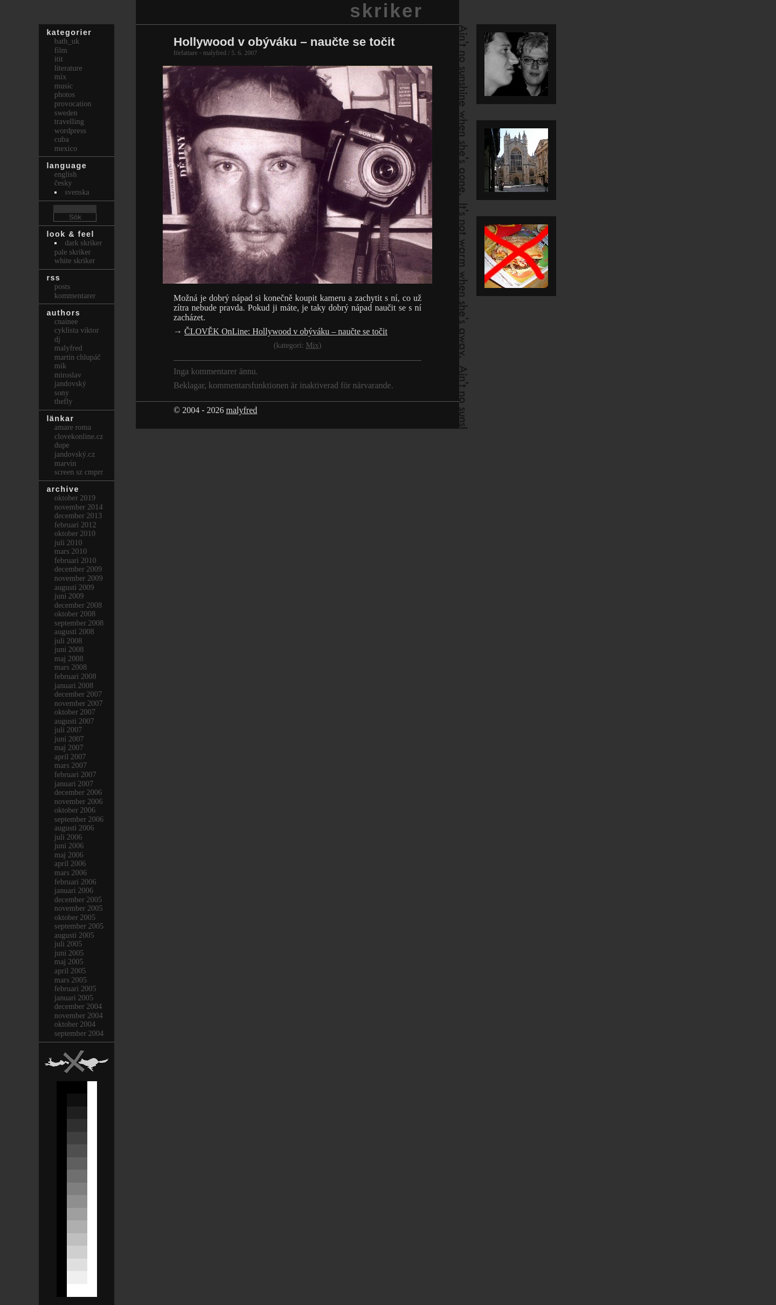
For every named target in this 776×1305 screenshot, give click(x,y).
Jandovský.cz (74, 454)
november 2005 (78, 908)
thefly (63, 401)
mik (60, 365)
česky (63, 182)
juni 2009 (69, 596)
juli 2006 (68, 837)
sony (61, 392)
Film (60, 50)
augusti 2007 (74, 721)
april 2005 (70, 970)
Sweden (66, 112)
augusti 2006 (74, 827)
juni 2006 (69, 845)
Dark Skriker (83, 242)
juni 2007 (69, 738)
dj (57, 339)
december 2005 (78, 899)
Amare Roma (72, 427)
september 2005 (79, 926)
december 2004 (78, 1006)
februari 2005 (75, 988)
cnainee (66, 321)
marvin (65, 463)
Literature (68, 68)
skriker (386, 10)
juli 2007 (68, 729)
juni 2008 (69, 649)
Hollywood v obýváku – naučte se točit (284, 42)
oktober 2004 (74, 1024)
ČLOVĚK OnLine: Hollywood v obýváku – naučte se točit (285, 331)
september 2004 (79, 1033)
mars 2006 (70, 872)
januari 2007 (73, 783)
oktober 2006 (74, 810)
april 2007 (70, 756)
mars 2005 (70, 980)
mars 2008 (70, 667)
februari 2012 (75, 524)
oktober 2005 (74, 917)
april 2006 (70, 863)
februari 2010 (75, 560)
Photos (64, 94)
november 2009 (78, 578)
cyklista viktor (76, 330)
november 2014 (78, 507)
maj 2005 (69, 961)
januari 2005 (73, 997)
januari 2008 (73, 685)
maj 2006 (69, 854)
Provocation (73, 103)
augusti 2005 (74, 935)
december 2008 (78, 605)
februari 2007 (75, 774)
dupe (62, 445)
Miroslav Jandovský (70, 379)
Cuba (61, 139)
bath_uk (66, 41)
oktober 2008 (74, 613)
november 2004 (78, 1015)
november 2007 (78, 703)
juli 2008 (68, 640)
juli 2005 (68, 943)
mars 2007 (70, 765)
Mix (312, 345)
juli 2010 (68, 542)
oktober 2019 (74, 497)
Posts (62, 286)
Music (63, 85)
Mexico (65, 148)
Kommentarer (75, 295)
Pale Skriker (72, 252)
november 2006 (78, 801)
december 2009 (78, 569)
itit (58, 58)
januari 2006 (73, 890)
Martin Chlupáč (77, 357)
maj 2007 (69, 747)
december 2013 (78, 515)
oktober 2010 (74, 533)
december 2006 (78, 792)
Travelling (69, 121)
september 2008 (79, 623)
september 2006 (79, 819)
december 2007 (78, 694)
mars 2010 (70, 551)
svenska (77, 192)
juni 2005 (69, 953)
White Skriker (74, 260)
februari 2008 (75, 676)
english (65, 174)
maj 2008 (69, 658)
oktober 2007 (74, 712)
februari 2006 (75, 881)
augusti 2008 (74, 631)
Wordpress (70, 130)
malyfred (241, 410)
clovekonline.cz (78, 436)
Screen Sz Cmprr (78, 472)
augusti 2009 (74, 587)
